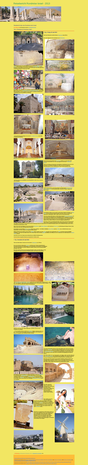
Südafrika (37, 463)
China (40, 463)
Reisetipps (16, 458)
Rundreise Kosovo (32, 460)
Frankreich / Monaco (51, 463)
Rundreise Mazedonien (25, 460)
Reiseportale (20, 458)
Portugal (43, 463)
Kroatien (46, 463)
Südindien (27, 463)
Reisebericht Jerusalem (37, 453)
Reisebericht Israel (32, 27)
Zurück (55, 463)
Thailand (31, 463)
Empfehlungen (29, 458)
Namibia (34, 463)
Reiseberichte (24, 458)
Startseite (19, 6)
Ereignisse (33, 458)
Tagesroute (60, 35)
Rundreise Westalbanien (18, 460)
